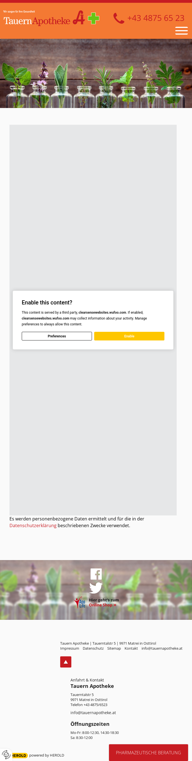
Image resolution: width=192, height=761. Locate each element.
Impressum (69, 648)
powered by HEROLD (46, 755)
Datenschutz (93, 648)
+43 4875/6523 (95, 704)
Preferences (57, 336)
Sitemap (114, 648)
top (65, 662)
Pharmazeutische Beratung (148, 753)
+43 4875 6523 (148, 18)
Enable (129, 336)
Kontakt (131, 648)
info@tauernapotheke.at (93, 712)
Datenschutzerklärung (33, 525)
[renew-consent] (6, 754)
